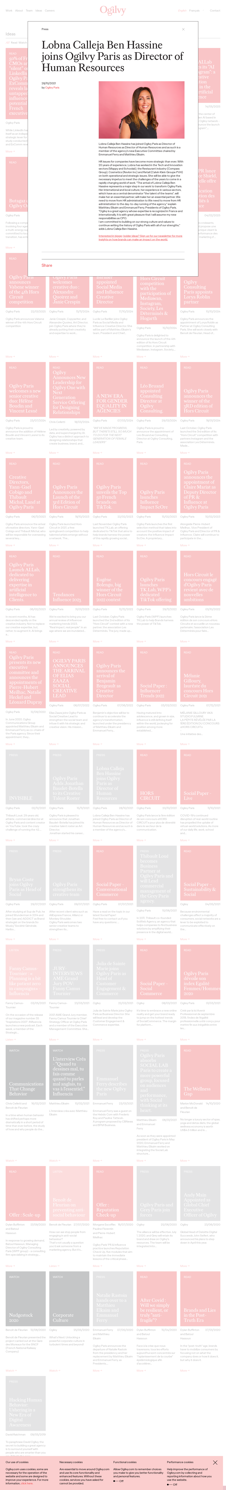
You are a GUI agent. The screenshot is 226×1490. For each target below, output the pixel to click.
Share (47, 265)
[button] (183, 29)
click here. (27, 1483)
